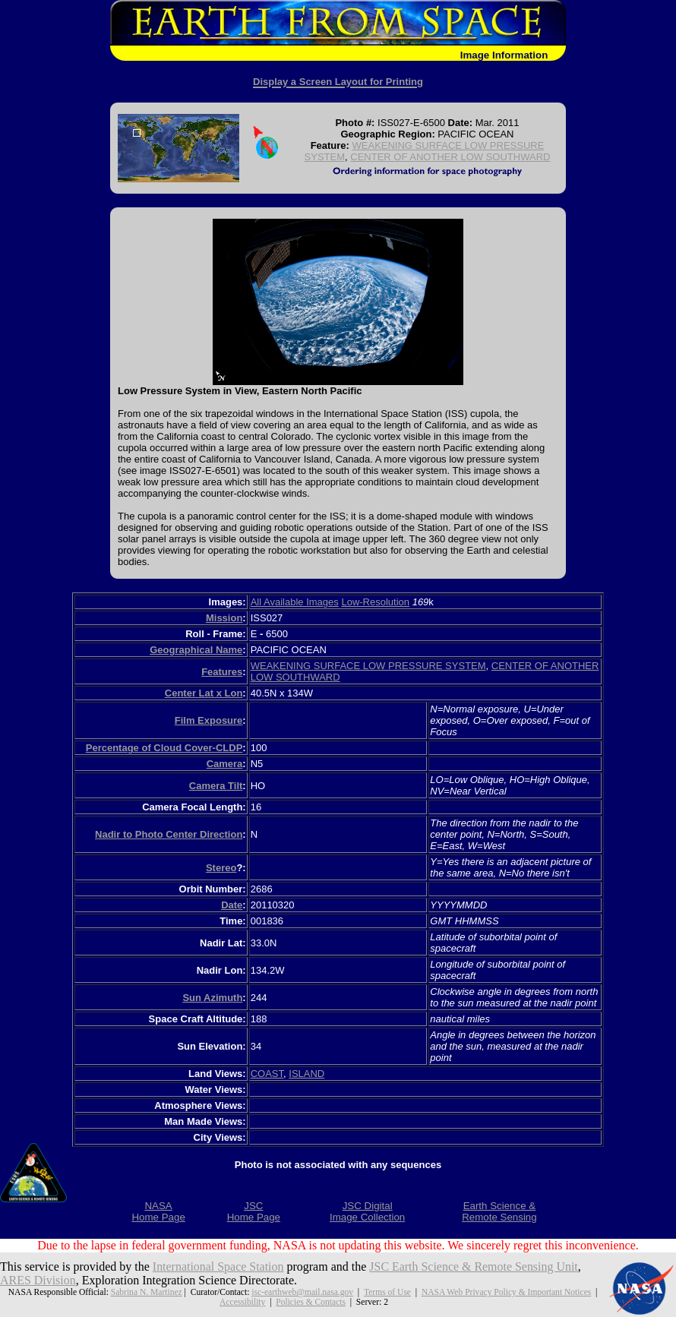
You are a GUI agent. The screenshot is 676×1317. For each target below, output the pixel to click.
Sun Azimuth (212, 997)
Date (231, 905)
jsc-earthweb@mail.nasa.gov (302, 1292)
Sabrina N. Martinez (146, 1292)
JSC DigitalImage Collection (367, 1211)
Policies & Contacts (311, 1302)
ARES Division (38, 1280)
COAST (267, 1073)
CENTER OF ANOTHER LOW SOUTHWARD (450, 157)
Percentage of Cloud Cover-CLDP (164, 747)
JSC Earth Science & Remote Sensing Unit (475, 1266)
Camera (225, 763)
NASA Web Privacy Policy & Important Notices (507, 1292)
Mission (224, 618)
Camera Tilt (216, 785)
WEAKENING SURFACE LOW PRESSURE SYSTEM (368, 665)
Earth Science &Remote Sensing (499, 1211)
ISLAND (306, 1073)
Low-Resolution (375, 602)
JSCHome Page (253, 1211)
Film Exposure (209, 720)
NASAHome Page (158, 1211)
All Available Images (295, 602)
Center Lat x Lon (204, 693)
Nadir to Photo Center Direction (168, 834)
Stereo (221, 867)
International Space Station (218, 1266)
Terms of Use (387, 1292)
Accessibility (242, 1302)
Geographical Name (196, 649)
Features (221, 671)
